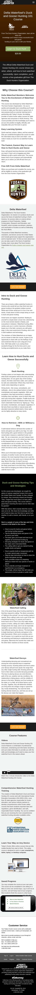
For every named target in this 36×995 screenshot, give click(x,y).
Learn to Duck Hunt (18, 49)
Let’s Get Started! (18, 287)
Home (5, 959)
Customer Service (27, 959)
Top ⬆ (6, 955)
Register (12, 959)
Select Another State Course (24, 955)
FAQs (18, 959)
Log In (11, 955)
